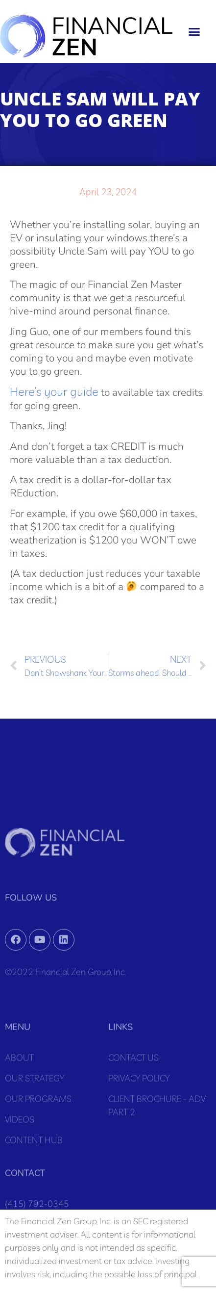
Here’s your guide (54, 391)
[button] (194, 31)
